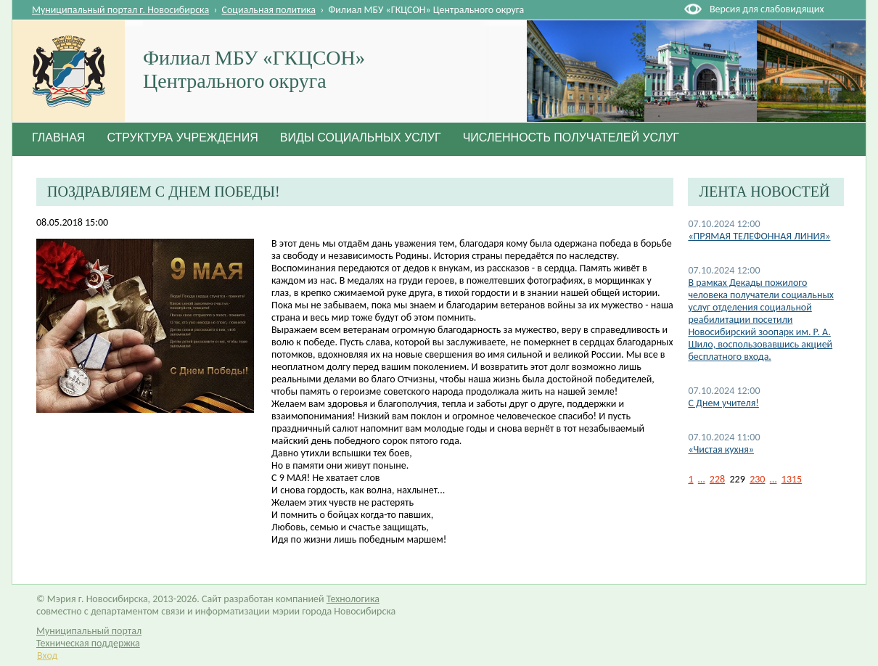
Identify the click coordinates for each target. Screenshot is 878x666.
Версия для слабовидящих (767, 9)
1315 (791, 479)
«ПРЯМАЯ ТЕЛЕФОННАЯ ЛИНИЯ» (759, 236)
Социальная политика (269, 10)
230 (757, 479)
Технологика (353, 599)
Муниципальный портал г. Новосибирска (120, 10)
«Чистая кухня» (721, 449)
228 (717, 479)
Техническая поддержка (88, 643)
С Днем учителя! (723, 403)
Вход (47, 655)
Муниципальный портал (88, 631)
